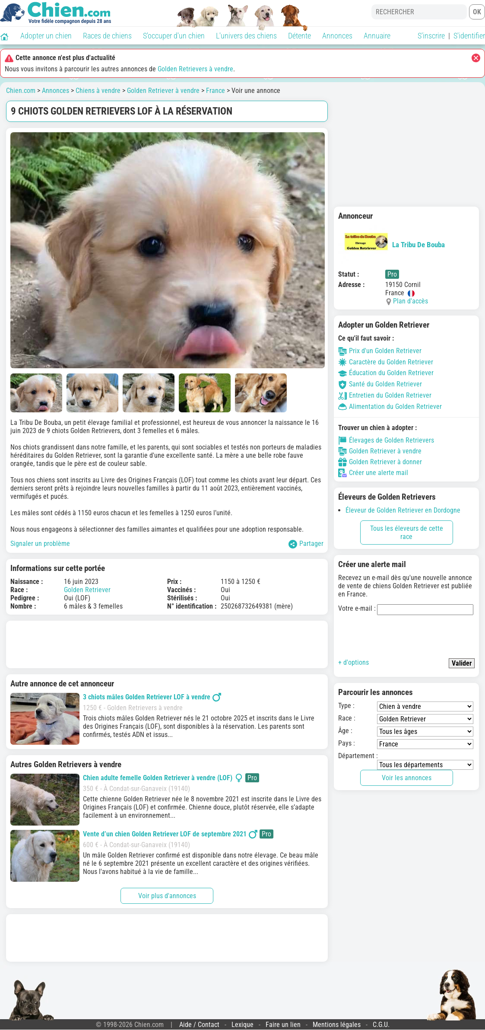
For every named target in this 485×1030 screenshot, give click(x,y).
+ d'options (353, 662)
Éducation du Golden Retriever (386, 373)
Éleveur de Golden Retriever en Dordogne (403, 510)
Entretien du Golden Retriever (384, 395)
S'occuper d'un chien (174, 35)
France (215, 90)
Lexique (242, 1024)
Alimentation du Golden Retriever (390, 406)
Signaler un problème (40, 543)
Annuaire (377, 35)
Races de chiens (107, 35)
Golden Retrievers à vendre (195, 69)
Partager (305, 543)
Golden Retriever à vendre (163, 90)
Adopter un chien (46, 35)
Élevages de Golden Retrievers (386, 440)
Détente (299, 35)
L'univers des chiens (246, 35)
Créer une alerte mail (373, 473)
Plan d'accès (410, 301)
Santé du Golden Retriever (380, 384)
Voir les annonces (406, 778)
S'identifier (469, 35)
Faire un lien (283, 1024)
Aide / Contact (199, 1024)
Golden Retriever (87, 590)
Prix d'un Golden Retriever (380, 351)
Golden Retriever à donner (380, 462)
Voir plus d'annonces (167, 896)
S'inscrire (431, 35)
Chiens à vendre (98, 90)
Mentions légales (337, 1024)
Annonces (337, 35)
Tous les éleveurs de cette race (406, 532)
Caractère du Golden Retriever (385, 362)
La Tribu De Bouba (391, 244)
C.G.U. (381, 1024)
